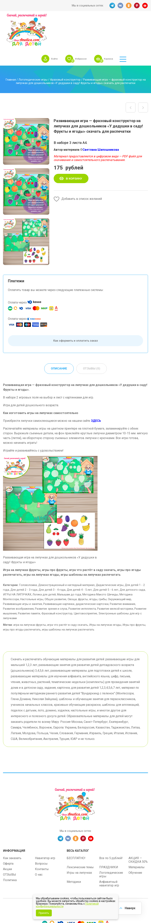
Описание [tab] (58, 336)
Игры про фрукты (133, 592)
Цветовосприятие (85, 581)
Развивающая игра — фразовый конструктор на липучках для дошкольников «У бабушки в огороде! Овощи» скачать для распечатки (143, 74)
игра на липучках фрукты (29, 592)
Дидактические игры (109, 552)
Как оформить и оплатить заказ (75, 307)
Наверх (129, 908)
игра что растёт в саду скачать (67, 592)
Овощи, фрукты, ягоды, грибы (87, 566)
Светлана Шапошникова (101, 117)
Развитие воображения (18, 576)
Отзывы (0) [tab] (92, 336)
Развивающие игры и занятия (22, 571)
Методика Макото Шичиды (100, 562)
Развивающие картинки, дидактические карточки (75, 571)
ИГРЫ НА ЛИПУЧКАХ (17, 562)
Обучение (135, 840)
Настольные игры (31, 566)
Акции (7, 836)
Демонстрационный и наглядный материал (66, 552)
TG (112, 5)
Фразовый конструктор (65, 47)
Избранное (99, 23)
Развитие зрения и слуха (51, 576)
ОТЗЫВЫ (9, 842)
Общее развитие (55, 566)
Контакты (42, 836)
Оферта (8, 831)
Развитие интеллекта (82, 576)
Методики (74, 849)
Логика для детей (44, 562)
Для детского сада (132, 557)
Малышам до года (69, 562)
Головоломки (28, 552)
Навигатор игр (45, 825)
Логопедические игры (33, 47)
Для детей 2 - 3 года (23, 557)
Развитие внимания (122, 571)
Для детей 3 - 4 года (52, 557)
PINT (137, 5)
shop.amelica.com (99, 875)
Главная (10, 47)
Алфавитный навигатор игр (109, 851)
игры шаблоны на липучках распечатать (68, 597)
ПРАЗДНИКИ (108, 834)
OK (128, 5)
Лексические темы (80, 834)
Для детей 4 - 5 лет (79, 557)
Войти (70, 23)
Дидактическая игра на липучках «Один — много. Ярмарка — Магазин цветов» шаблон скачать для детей (130, 74)
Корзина (129, 23)
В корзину (74, 145)
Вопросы (41, 831)
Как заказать (12, 825)
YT (145, 5)
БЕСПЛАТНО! (76, 825)
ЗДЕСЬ (96, 388)
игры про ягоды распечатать (22, 597)
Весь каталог (78, 818)
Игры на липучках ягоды (105, 592)
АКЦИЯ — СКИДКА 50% (138, 827)
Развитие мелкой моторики (115, 576)
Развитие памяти (29, 581)
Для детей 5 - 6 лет (105, 557)
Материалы (137, 834)
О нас (39, 842)
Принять (44, 912)
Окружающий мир (119, 566)
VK (120, 5)
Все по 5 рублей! (111, 825)
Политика (10, 847)
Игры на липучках (79, 840)
